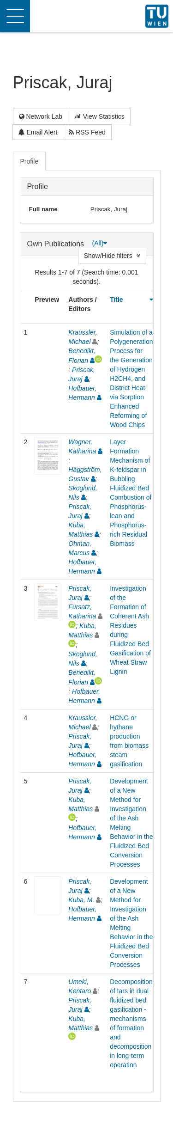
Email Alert (38, 132)
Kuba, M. (81, 900)
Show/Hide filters (112, 255)
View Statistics (99, 116)
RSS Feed (87, 132)
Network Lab (40, 116)
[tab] (30, 161)
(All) (99, 243)
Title (116, 299)
